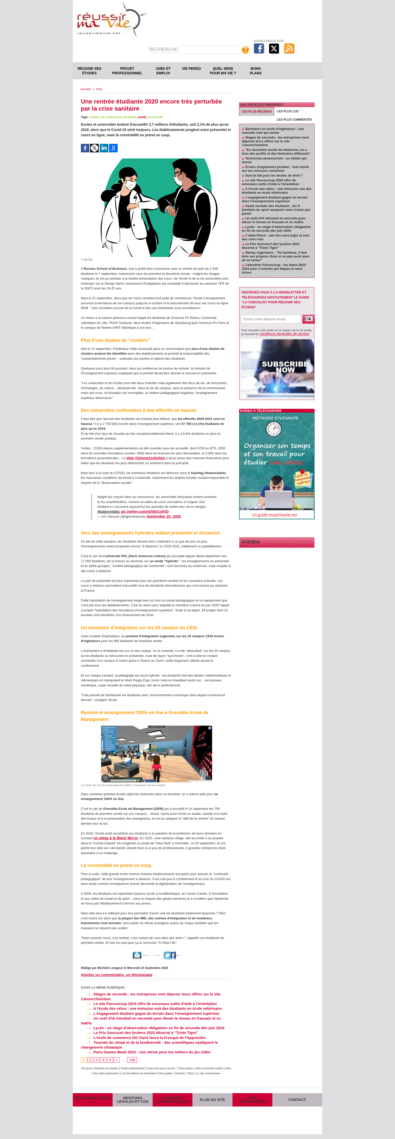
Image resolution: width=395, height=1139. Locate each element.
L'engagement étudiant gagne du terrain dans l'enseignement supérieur (147, 1012)
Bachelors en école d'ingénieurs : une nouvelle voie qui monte (273, 131)
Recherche (164, 49)
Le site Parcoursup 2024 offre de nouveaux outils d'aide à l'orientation (146, 1002)
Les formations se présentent (172, 1065)
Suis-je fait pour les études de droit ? (274, 175)
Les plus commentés (294, 119)
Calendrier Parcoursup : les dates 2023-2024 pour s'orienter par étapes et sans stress (274, 268)
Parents (220, 1065)
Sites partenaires (252, 1100)
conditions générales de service (279, 333)
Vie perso (191, 68)
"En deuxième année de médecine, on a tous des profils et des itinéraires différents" (276, 151)
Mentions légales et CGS (132, 1100)
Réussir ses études (89, 70)
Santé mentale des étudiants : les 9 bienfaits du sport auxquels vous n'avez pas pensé (276, 209)
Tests (140, 1070)
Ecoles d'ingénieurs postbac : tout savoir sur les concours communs (275, 169)
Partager (192, 955)
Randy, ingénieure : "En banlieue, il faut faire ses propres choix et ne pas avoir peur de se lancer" (276, 256)
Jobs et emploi (163, 70)
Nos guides (204, 1065)
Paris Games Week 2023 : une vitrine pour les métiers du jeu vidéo (143, 1044)
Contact (297, 1100)
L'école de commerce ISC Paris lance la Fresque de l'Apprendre (140, 1030)
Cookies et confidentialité (172, 1100)
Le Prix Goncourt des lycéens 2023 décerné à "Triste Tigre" (136, 1025)
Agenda (249, 541)
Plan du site (212, 1100)
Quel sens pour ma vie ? (223, 70)
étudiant (128, 116)
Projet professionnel (127, 70)
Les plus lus (288, 111)
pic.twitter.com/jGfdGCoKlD (140, 511)
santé (139, 116)
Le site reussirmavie (161, 1070)
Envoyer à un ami (125, 955)
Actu (98, 89)
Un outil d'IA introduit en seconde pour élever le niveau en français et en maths (153, 1016)
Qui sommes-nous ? (92, 1100)
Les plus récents (257, 111)
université (152, 116)
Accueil (85, 89)
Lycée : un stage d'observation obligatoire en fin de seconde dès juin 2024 (149, 1021)
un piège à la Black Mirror (114, 838)
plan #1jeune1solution (144, 457)
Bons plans (255, 70)
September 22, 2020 (162, 516)
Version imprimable (161, 955)
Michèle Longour (109, 967)
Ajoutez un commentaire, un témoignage (115, 974)
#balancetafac (107, 511)
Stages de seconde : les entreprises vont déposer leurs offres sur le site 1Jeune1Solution (275, 141)
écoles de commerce (105, 116)
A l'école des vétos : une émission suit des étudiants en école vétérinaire (148, 1007)
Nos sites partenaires (132, 1065)
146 (131, 1052)
